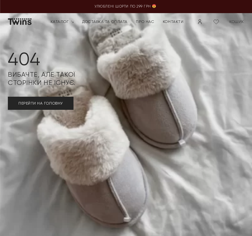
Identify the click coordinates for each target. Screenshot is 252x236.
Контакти (173, 21)
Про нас (145, 21)
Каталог (62, 21)
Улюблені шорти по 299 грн (125, 6)
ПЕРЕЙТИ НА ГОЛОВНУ (40, 103)
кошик (236, 21)
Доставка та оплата (105, 21)
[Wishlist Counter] (216, 21)
